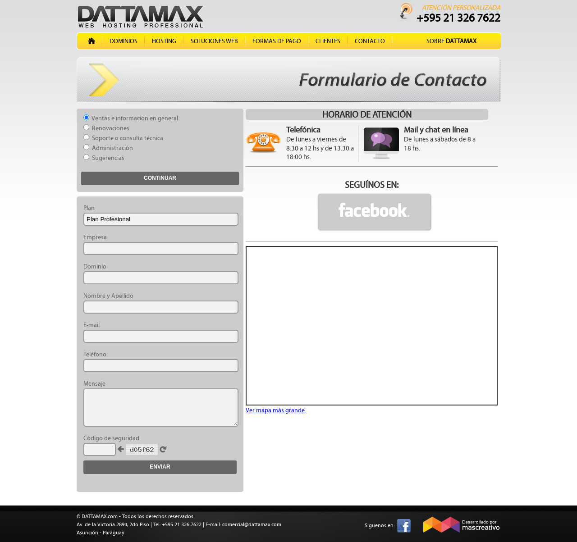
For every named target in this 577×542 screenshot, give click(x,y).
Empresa (95, 237)
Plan (89, 208)
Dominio (94, 266)
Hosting (164, 41)
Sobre (451, 41)
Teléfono (94, 354)
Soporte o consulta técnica (123, 138)
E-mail (91, 325)
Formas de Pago (276, 41)
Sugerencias (103, 158)
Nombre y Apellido (108, 296)
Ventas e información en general (130, 118)
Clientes (328, 41)
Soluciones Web (214, 41)
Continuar (160, 178)
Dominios (123, 41)
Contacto (370, 41)
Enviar (160, 467)
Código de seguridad (111, 438)
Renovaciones (106, 128)
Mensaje (94, 383)
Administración (108, 148)
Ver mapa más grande (275, 410)
